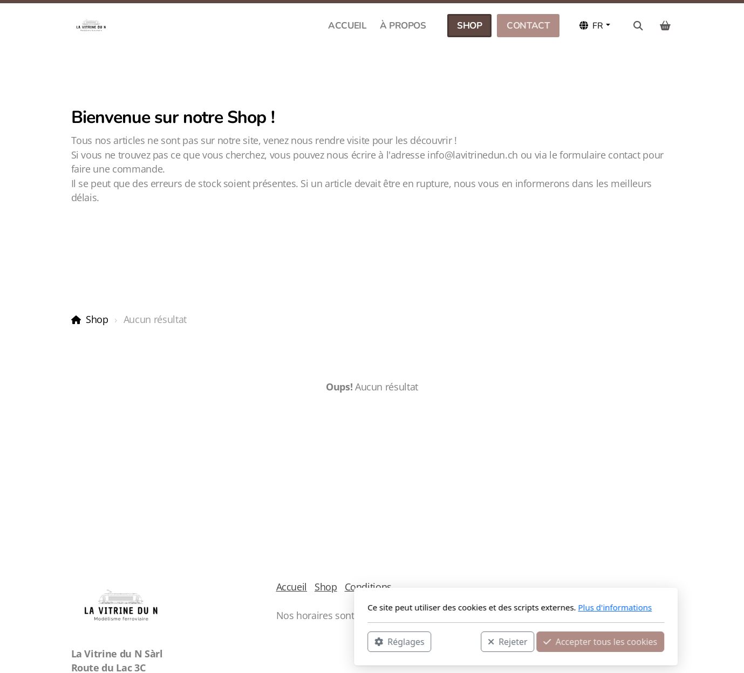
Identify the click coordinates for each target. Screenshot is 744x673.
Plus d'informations (471, 607)
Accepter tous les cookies (457, 641)
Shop (97, 319)
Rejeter (364, 641)
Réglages (256, 641)
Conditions (368, 586)
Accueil (292, 586)
